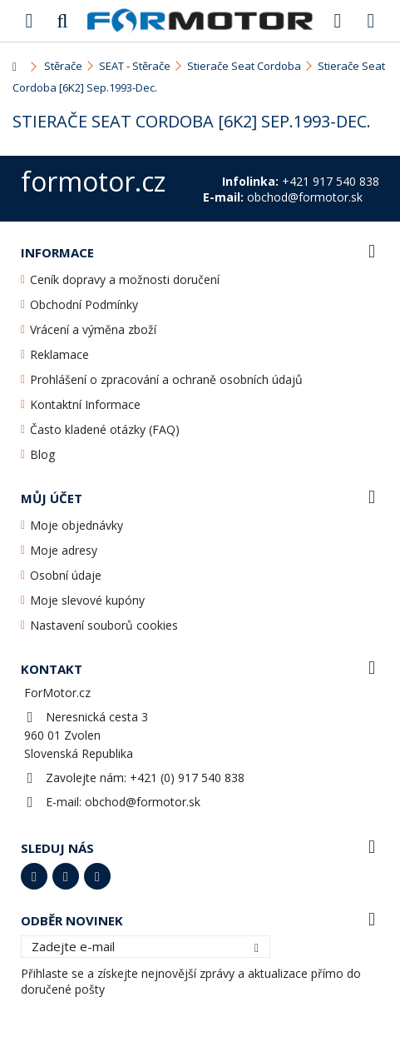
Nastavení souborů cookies (104, 625)
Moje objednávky (76, 525)
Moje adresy (63, 550)
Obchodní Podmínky (84, 304)
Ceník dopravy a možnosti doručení (125, 279)
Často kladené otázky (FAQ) (105, 429)
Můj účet (51, 498)
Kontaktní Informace (85, 404)
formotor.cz (93, 181)
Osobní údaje (65, 575)
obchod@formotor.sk (142, 802)
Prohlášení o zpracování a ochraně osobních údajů (166, 379)
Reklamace (59, 354)
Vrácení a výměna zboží (93, 329)
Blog (42, 454)
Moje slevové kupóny (87, 600)
